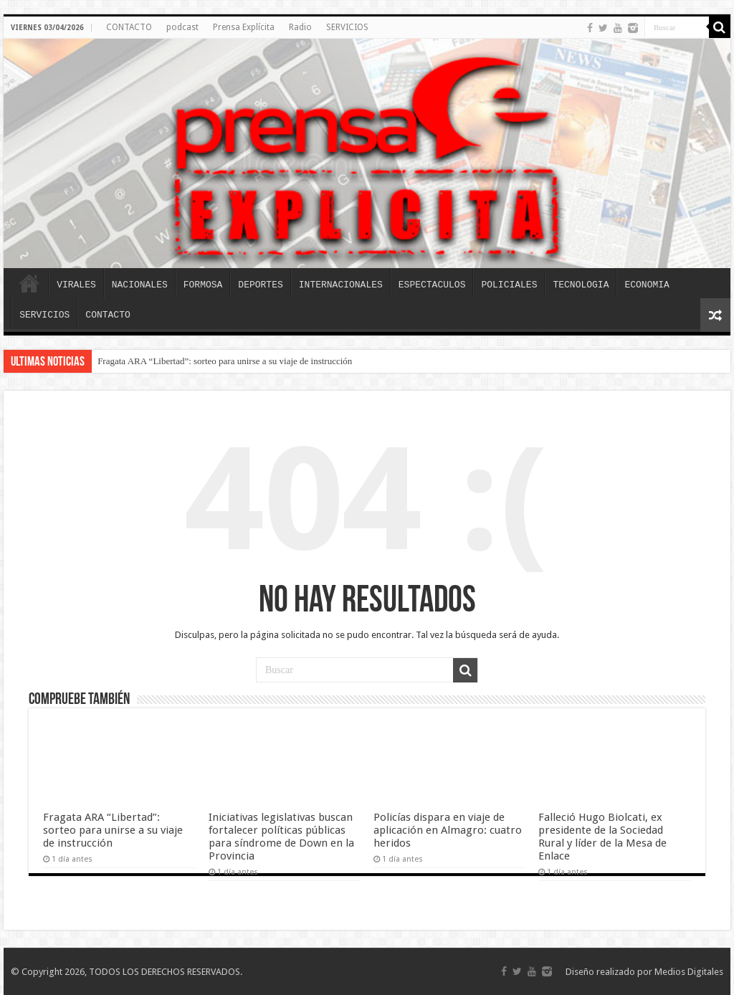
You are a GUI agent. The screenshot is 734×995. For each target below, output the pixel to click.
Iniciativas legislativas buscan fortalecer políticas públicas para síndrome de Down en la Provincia (281, 836)
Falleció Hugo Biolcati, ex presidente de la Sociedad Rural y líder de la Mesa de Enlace (602, 836)
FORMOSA (203, 284)
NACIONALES (140, 284)
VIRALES (76, 284)
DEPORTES (260, 284)
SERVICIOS (347, 27)
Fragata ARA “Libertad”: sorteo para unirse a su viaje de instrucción (224, 361)
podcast (182, 27)
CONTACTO (129, 27)
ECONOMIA (646, 284)
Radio (300, 27)
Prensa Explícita (244, 27)
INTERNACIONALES (341, 284)
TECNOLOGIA (581, 284)
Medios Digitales (688, 971)
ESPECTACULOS (432, 284)
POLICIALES (509, 284)
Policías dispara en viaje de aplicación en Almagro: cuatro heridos (447, 830)
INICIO (29, 283)
